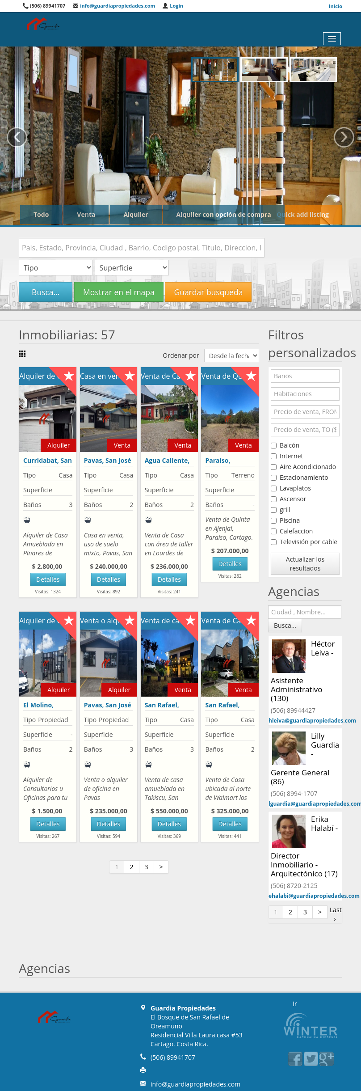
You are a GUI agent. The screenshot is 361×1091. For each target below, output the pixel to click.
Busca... (45, 292)
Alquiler (135, 214)
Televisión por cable (304, 541)
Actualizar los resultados (305, 563)
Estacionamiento (299, 477)
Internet (287, 456)
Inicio (335, 6)
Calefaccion (292, 531)
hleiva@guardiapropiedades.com (312, 720)
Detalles (47, 579)
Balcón (285, 445)
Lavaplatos (291, 488)
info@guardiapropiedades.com (113, 5)
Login (172, 5)
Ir (295, 1003)
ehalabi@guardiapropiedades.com (314, 896)
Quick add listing (303, 214)
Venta (86, 214)
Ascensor (288, 499)
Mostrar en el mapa (119, 292)
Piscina (285, 520)
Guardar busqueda (208, 292)
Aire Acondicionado (303, 466)
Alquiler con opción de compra (223, 214)
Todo (41, 214)
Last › (336, 914)
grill (280, 509)
